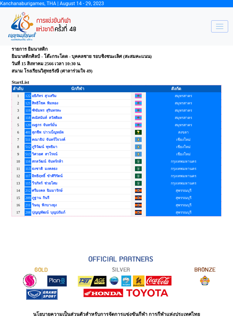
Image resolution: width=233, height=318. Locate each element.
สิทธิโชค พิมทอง (45, 103)
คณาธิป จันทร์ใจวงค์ (48, 139)
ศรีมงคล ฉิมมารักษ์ (47, 190)
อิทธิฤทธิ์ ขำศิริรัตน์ (47, 176)
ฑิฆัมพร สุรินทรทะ (46, 110)
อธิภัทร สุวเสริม (44, 96)
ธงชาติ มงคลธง (44, 169)
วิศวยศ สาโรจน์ (44, 154)
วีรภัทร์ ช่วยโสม (44, 183)
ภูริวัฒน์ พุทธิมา (44, 147)
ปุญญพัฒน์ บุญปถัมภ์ (48, 212)
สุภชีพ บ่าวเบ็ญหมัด (48, 132)
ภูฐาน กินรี (40, 198)
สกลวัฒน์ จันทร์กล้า (47, 161)
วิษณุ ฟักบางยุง (44, 205)
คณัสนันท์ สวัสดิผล (47, 118)
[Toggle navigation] (219, 26)
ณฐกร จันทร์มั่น (44, 125)
